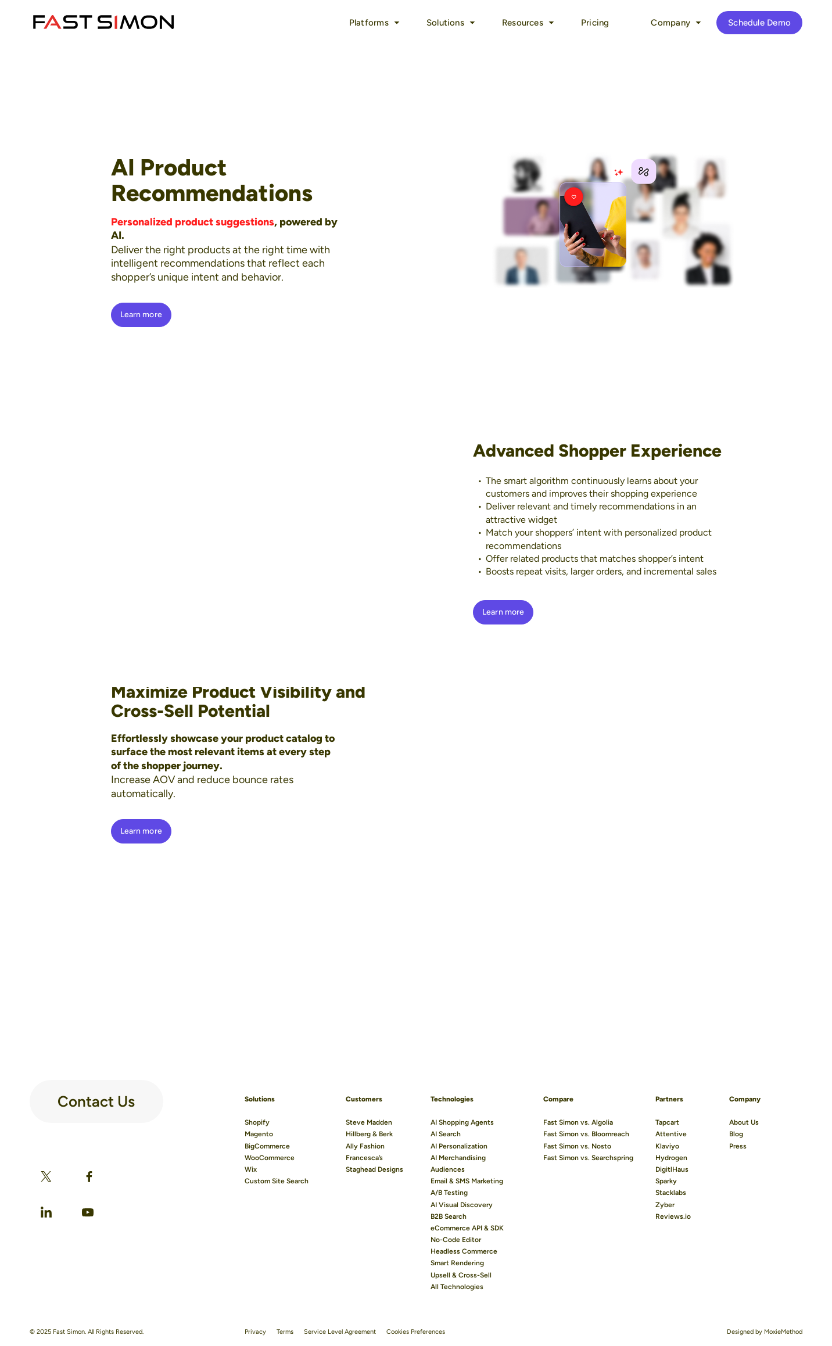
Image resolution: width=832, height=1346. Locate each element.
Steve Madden (369, 1122)
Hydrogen (671, 1158)
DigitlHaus (671, 1169)
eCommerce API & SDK (467, 1228)
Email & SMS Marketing (467, 1181)
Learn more (141, 315)
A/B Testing (449, 1193)
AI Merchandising (458, 1158)
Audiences (448, 1169)
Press (738, 1146)
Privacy (255, 1332)
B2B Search (449, 1216)
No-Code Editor (456, 1240)
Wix (251, 1169)
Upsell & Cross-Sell (461, 1275)
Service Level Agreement (340, 1332)
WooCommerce (270, 1158)
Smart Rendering (457, 1263)
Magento (259, 1134)
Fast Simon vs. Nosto (577, 1146)
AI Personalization (459, 1146)
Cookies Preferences (415, 1332)
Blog (736, 1134)
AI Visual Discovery (462, 1205)
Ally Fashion (365, 1146)
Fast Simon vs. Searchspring (588, 1158)
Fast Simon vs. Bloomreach (586, 1134)
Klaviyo (667, 1146)
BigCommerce (267, 1146)
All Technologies (457, 1287)
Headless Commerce (464, 1251)
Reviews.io (673, 1216)
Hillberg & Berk (369, 1134)
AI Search (446, 1134)
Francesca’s (364, 1158)
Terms (285, 1332)
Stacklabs (670, 1193)
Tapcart (667, 1122)
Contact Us (96, 1096)
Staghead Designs (374, 1169)
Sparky (666, 1181)
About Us (744, 1122)
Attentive (671, 1134)
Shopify (257, 1122)
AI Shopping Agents (462, 1122)
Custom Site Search (277, 1181)
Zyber (665, 1205)
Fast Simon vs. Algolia (578, 1122)
